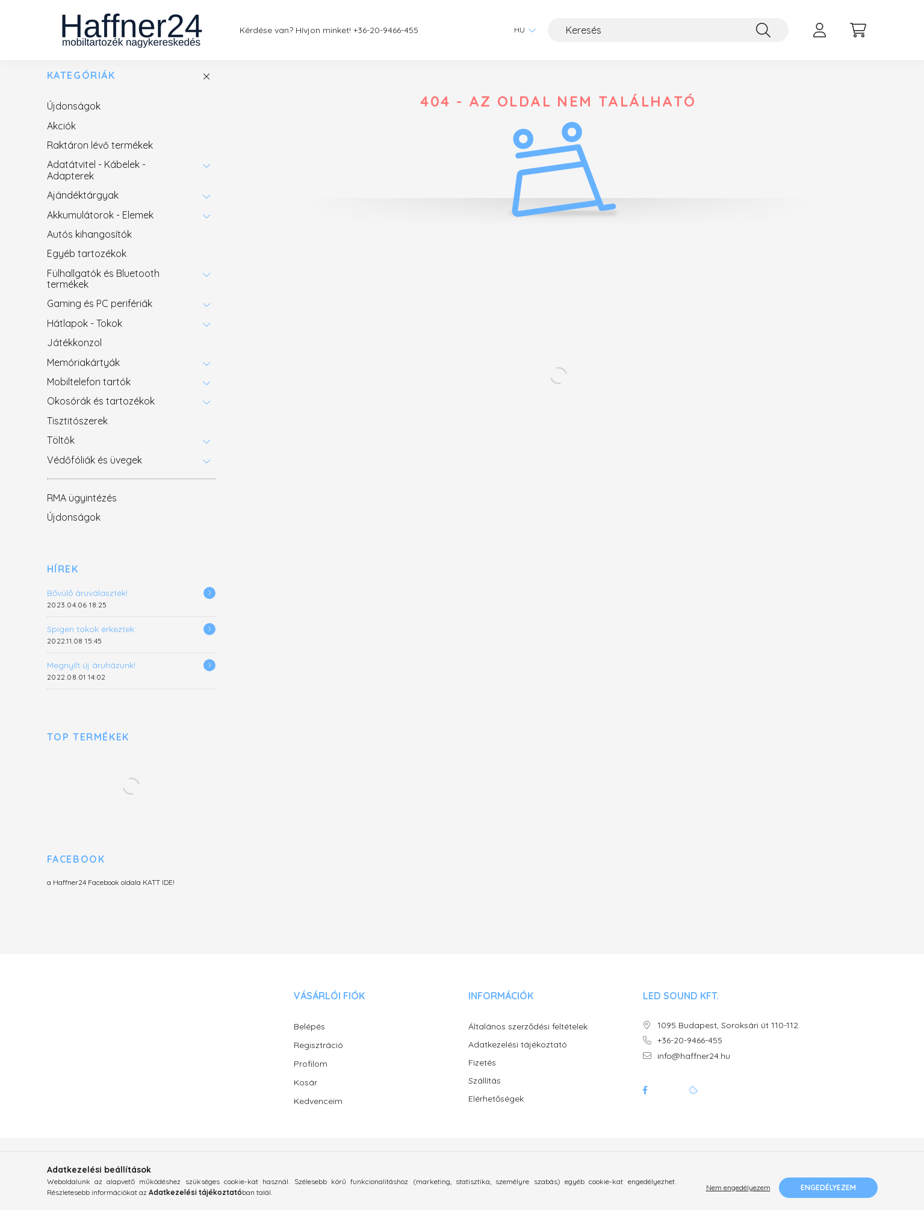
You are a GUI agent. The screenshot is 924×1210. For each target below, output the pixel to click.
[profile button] (820, 30)
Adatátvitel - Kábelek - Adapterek (96, 181)
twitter (669, 1102)
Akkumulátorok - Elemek (100, 227)
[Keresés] (668, 30)
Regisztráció (318, 1057)
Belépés (309, 1038)
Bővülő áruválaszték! (87, 605)
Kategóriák (81, 87)
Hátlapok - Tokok (84, 335)
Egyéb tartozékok (86, 265)
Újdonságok (74, 118)
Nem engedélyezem (738, 1187)
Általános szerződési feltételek (528, 1039)
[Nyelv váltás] (522, 30)
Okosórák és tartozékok (101, 413)
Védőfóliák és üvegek (94, 472)
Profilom (310, 1075)
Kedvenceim (318, 1113)
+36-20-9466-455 (385, 30)
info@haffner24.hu (693, 1068)
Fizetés (482, 1075)
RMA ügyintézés (82, 510)
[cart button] (858, 30)
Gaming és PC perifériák (99, 315)
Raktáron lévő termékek (100, 157)
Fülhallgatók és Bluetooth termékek (103, 290)
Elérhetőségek (496, 1111)
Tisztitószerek (77, 433)
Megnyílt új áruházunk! (91, 677)
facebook (645, 1102)
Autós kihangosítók (89, 246)
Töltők (61, 452)
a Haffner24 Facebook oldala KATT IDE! (111, 894)
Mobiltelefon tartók (89, 394)
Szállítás (484, 1093)
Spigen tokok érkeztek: (91, 641)
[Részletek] (209, 605)
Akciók (61, 138)
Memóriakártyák (83, 374)
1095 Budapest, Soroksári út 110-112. (728, 1037)
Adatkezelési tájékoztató (517, 1057)
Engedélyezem (828, 1187)
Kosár (305, 1094)
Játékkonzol (74, 355)
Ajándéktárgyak (83, 207)
